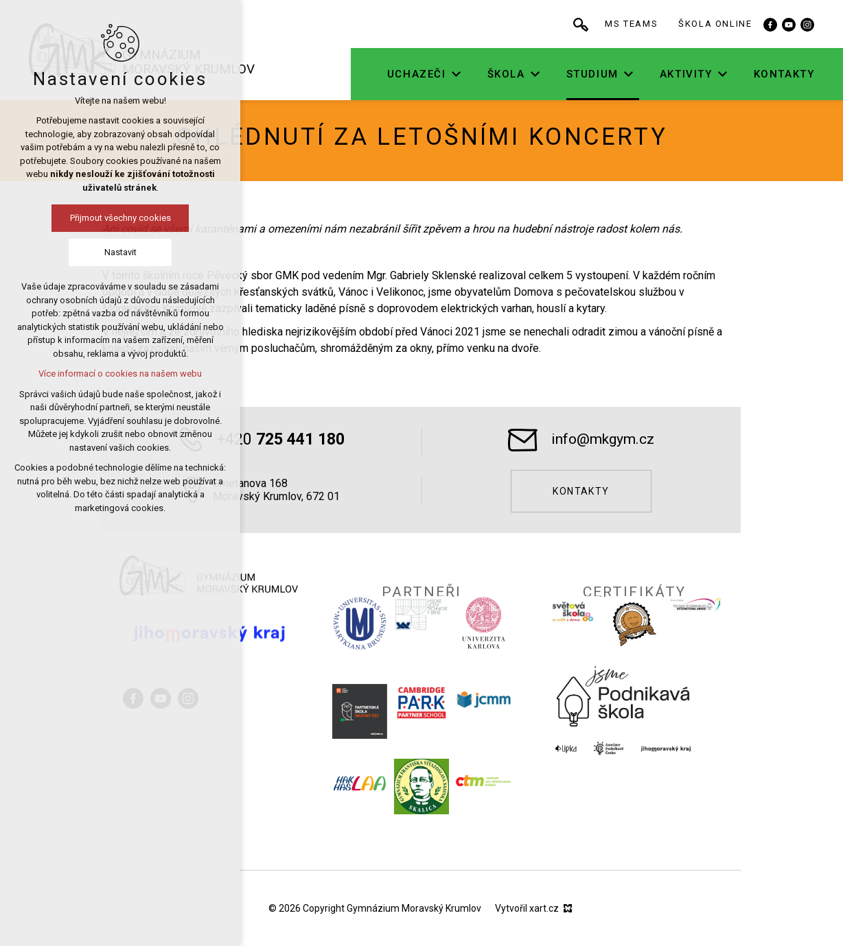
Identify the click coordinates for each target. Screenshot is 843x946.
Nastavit (71, 252)
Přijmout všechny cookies (71, 218)
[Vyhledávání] (623, 24)
